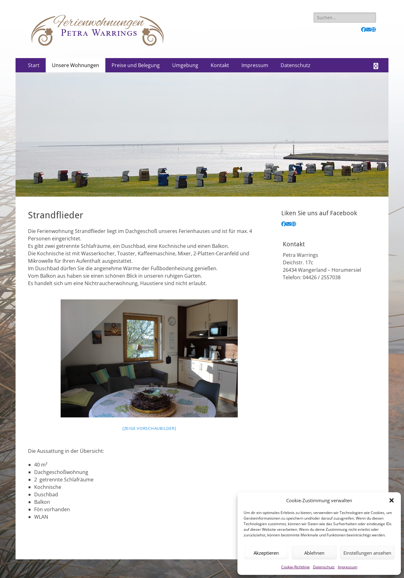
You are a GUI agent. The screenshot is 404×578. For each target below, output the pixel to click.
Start (33, 65)
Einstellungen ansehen (367, 553)
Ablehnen (314, 553)
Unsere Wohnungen (75, 65)
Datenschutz (324, 567)
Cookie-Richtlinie (295, 567)
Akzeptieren (266, 553)
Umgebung (185, 65)
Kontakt (220, 65)
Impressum (347, 567)
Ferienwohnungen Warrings (164, 568)
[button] (391, 500)
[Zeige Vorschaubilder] (149, 428)
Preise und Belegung (136, 65)
